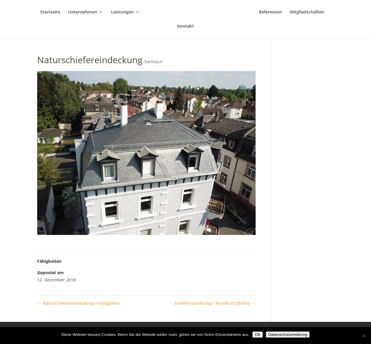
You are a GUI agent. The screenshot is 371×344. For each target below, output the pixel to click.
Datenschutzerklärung (287, 334)
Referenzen (270, 12)
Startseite (50, 12)
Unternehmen (82, 12)
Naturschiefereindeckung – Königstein (78, 303)
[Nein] (364, 336)
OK (257, 334)
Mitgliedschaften (307, 12)
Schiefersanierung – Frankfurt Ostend (215, 303)
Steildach (153, 61)
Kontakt (185, 26)
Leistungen (122, 12)
